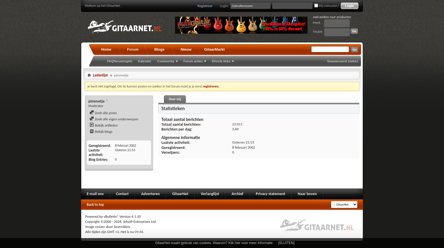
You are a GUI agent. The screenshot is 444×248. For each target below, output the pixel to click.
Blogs (159, 49)
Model (317, 32)
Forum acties (193, 61)
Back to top (95, 204)
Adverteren (150, 193)
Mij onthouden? (326, 6)
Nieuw (186, 49)
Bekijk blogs (100, 131)
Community (165, 61)
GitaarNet (180, 193)
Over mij (175, 99)
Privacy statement (270, 193)
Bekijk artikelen (103, 125)
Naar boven (307, 193)
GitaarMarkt (214, 49)
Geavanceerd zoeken (342, 61)
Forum (132, 49)
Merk (317, 23)
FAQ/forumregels (119, 61)
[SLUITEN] (286, 243)
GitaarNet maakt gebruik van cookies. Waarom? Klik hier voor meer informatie (213, 243)
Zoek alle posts (103, 113)
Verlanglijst (210, 193)
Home (106, 49)
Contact (122, 193)
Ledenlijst (100, 75)
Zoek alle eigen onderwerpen (113, 119)
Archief (237, 193)
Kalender (144, 61)
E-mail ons (95, 193)
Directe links (221, 61)
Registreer (205, 6)
